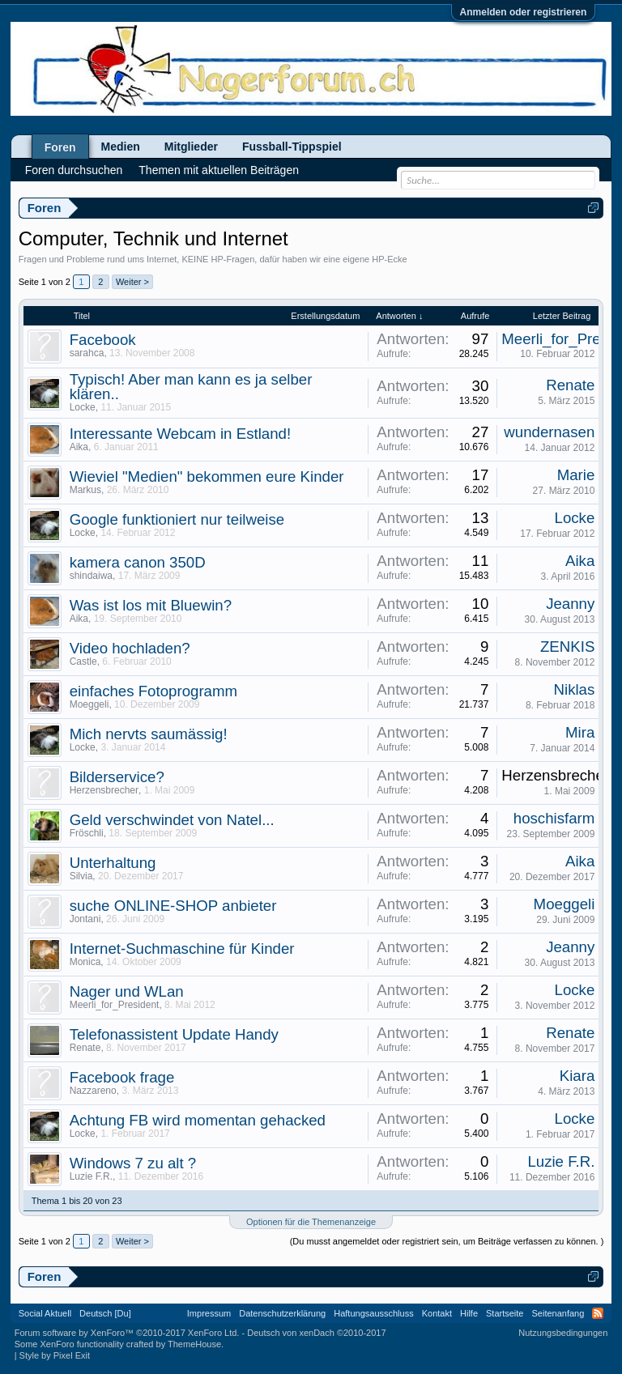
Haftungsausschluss (373, 1313)
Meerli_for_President (115, 1004)
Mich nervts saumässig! (149, 733)
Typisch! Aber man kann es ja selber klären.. (191, 386)
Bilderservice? (117, 776)
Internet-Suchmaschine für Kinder (182, 948)
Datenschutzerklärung (282, 1313)
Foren (60, 147)
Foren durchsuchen (74, 170)
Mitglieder (191, 146)
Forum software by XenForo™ (127, 1333)
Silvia (81, 876)
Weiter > (132, 282)
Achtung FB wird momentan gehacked (198, 1120)
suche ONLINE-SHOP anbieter (173, 905)
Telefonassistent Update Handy (174, 1034)
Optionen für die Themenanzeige (311, 1222)
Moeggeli (89, 704)
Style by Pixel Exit (54, 1355)
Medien (120, 146)
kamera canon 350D (138, 562)
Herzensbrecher (104, 790)
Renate (570, 384)
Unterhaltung (113, 862)
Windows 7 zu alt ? (133, 1163)
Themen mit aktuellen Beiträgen (218, 170)
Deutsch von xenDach (316, 1333)
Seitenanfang (557, 1313)
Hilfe (469, 1313)
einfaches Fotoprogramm (153, 691)
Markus (85, 490)
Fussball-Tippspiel (292, 146)
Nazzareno (93, 1090)
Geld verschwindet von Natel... (172, 819)
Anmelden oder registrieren (523, 12)
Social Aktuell (45, 1313)
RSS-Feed (597, 1313)
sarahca (87, 353)
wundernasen (549, 431)
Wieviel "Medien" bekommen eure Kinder (207, 476)
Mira (579, 732)
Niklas (574, 689)
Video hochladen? (130, 648)
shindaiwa (91, 575)
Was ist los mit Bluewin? (151, 605)
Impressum (209, 1313)
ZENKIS (567, 646)
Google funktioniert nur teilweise (177, 519)
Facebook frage (122, 1077)
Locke (83, 407)
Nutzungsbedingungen (562, 1333)
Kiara (577, 1075)
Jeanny (570, 603)
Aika (79, 447)
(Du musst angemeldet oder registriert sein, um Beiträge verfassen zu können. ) (447, 1241)
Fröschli (87, 833)
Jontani (85, 919)
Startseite (504, 1313)
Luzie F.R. (91, 1176)
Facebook (103, 339)
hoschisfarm (554, 818)
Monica (85, 962)
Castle (83, 661)
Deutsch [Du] (105, 1313)
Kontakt (437, 1313)
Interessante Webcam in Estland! (180, 433)
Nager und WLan (127, 991)
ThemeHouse (194, 1344)
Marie (576, 474)
